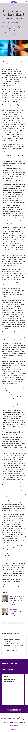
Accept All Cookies (14, 729)
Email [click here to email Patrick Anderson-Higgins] (13, 604)
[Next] (20, 710)
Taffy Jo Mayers (6, 24)
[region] (14, 722)
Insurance (22, 623)
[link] (13, 689)
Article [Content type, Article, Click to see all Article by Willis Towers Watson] (4, 7)
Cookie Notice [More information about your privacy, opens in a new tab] (22, 722)
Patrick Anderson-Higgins (10, 22)
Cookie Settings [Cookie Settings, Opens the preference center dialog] (14, 725)
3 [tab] (14, 709)
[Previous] (8, 710)
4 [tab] (16, 709)
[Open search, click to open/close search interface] (26, 1)
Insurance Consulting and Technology (13, 623)
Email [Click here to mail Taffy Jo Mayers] (13, 615)
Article (3, 623)
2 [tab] (12, 709)
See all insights (7, 669)
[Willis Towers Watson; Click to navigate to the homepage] (14, 1)
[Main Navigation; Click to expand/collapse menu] (2, 1)
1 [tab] (10, 709)
